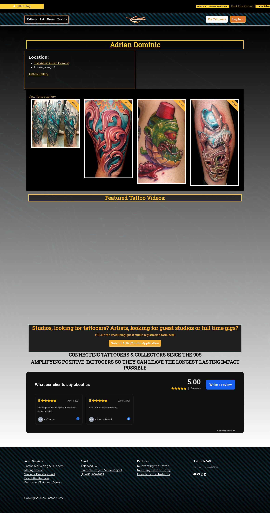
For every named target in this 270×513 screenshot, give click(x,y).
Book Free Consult (245, 6)
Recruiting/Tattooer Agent (42, 482)
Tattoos (32, 19)
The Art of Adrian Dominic (51, 63)
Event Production (36, 478)
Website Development (39, 474)
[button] (217, 19)
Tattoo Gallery (39, 74)
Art (41, 19)
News (51, 19)
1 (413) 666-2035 (92, 474)
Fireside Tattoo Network (153, 474)
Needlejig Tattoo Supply (154, 470)
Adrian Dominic (135, 44)
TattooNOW (89, 466)
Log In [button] (236, 19)
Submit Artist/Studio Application (135, 343)
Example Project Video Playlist (101, 470)
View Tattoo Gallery (42, 96)
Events (62, 19)
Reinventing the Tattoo (153, 466)
